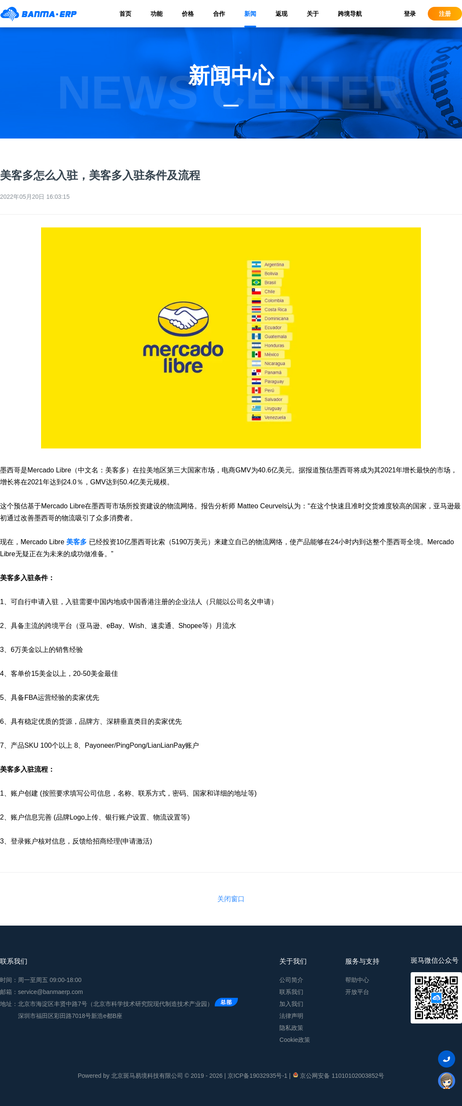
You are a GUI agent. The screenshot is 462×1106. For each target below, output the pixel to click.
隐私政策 (291, 1027)
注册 (445, 13)
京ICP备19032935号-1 (257, 1075)
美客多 (76, 542)
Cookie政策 (294, 1039)
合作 (219, 13)
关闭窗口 (231, 898)
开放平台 (357, 991)
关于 (313, 13)
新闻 (250, 13)
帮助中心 (357, 979)
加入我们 (291, 1003)
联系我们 (291, 991)
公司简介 (291, 979)
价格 (188, 13)
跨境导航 (350, 13)
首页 (125, 13)
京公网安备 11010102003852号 (338, 1075)
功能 (157, 13)
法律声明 (291, 1015)
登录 (410, 13)
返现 (281, 13)
